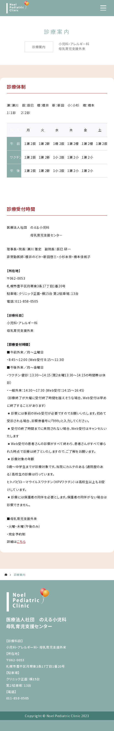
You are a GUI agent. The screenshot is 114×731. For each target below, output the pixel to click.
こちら (21, 541)
